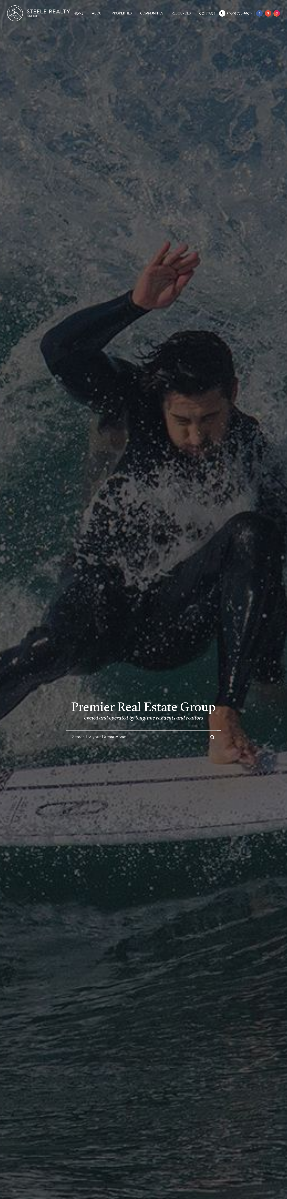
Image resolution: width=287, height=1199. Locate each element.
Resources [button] (181, 13)
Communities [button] (151, 13)
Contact (207, 13)
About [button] (97, 13)
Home (78, 13)
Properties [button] (122, 13)
